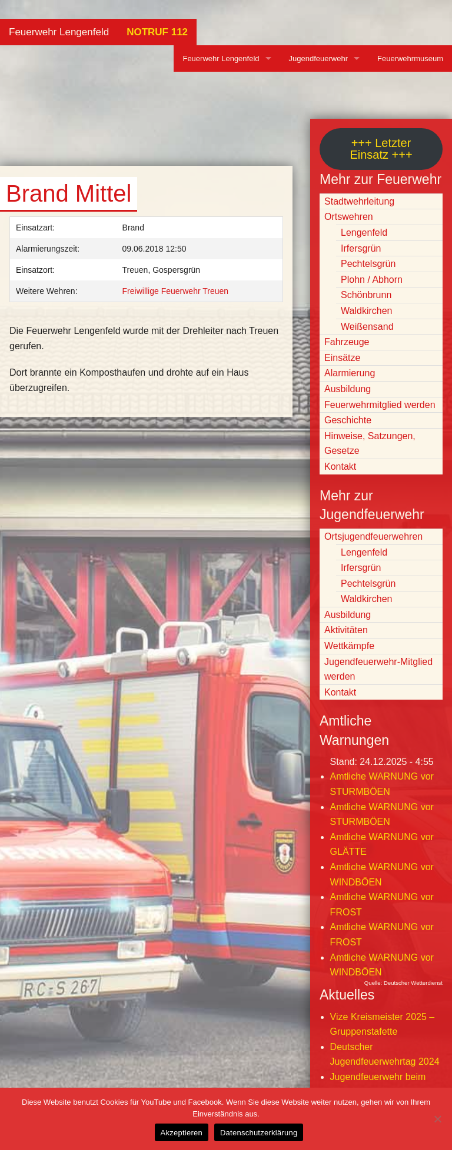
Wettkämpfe (349, 646)
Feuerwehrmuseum (410, 58)
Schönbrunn (366, 295)
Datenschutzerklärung (258, 1132)
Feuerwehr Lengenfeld (59, 32)
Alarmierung (349, 373)
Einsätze (342, 358)
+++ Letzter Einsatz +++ (381, 148)
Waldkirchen (366, 311)
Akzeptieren (181, 1132)
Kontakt (340, 467)
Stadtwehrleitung (359, 201)
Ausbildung (347, 389)
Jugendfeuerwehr (318, 58)
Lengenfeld (364, 233)
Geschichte (347, 420)
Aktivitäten (346, 630)
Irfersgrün (361, 248)
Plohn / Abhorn (372, 280)
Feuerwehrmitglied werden (380, 405)
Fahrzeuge (347, 342)
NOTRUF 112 (157, 32)
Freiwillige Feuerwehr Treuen (175, 291)
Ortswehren (348, 217)
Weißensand (367, 327)
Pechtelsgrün (368, 264)
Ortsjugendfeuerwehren (373, 536)
